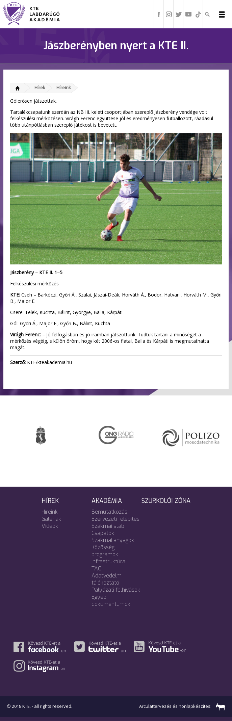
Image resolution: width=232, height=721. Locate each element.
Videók (50, 526)
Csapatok (103, 533)
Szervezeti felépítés (115, 518)
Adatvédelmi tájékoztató (107, 579)
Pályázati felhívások (116, 589)
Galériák (51, 518)
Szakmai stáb (108, 526)
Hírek (39, 87)
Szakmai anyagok (113, 540)
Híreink (63, 87)
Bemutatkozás (109, 511)
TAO (97, 568)
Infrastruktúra (108, 561)
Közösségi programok (105, 551)
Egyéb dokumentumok (111, 600)
